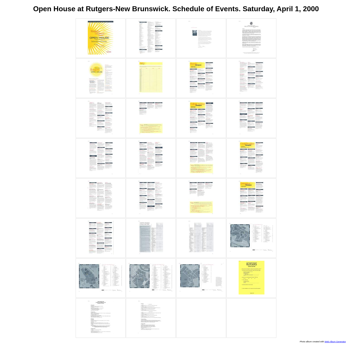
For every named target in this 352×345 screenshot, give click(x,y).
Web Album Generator (335, 341)
